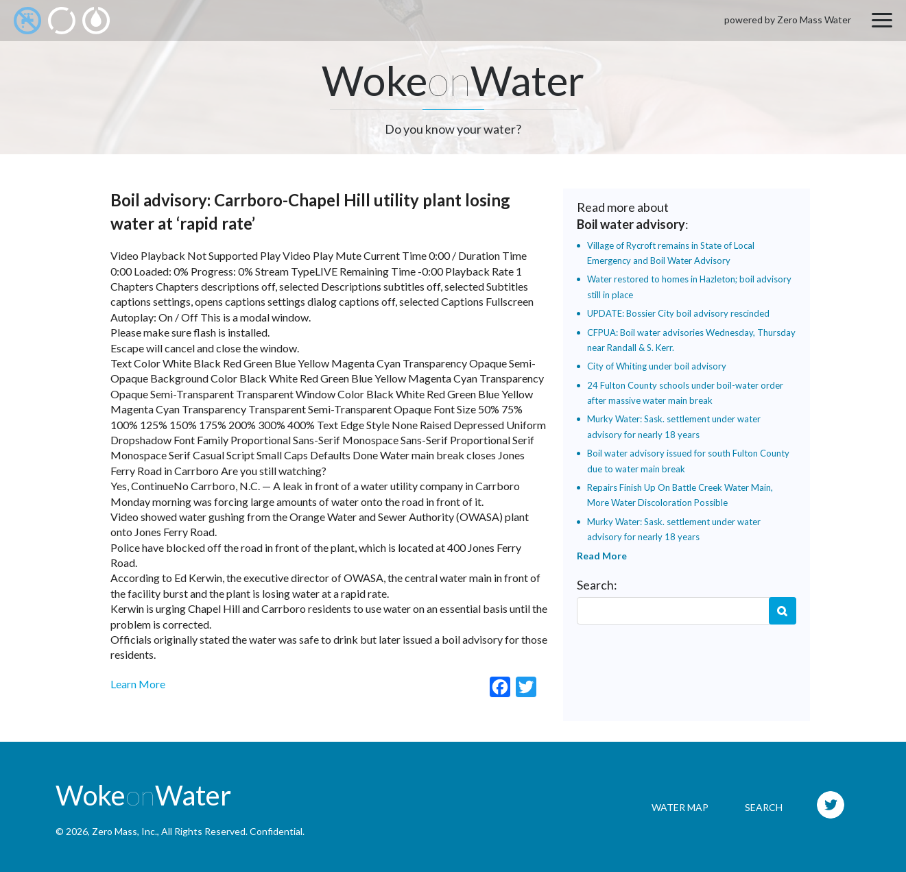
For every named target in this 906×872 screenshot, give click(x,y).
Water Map (680, 807)
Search (782, 611)
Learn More (137, 683)
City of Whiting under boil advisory (656, 366)
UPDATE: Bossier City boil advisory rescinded (678, 313)
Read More (602, 555)
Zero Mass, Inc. (124, 831)
